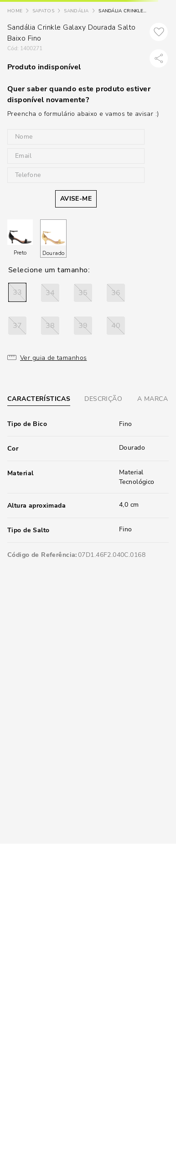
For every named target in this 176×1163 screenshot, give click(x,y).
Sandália (76, 11)
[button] (17, 292)
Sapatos (43, 11)
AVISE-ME (76, 198)
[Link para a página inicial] (14, 11)
